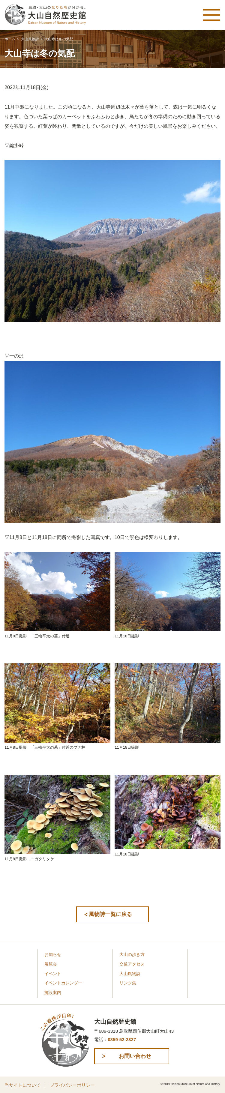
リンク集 (127, 983)
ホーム (9, 39)
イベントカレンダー (63, 983)
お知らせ (52, 954)
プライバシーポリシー (72, 1085)
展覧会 (50, 964)
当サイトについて (22, 1085)
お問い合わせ (135, 1056)
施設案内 (52, 992)
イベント (52, 974)
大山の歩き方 (132, 954)
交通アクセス (132, 964)
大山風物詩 (30, 39)
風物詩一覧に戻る (110, 914)
